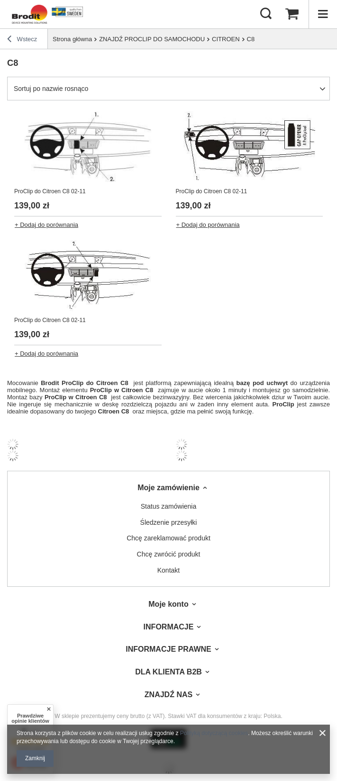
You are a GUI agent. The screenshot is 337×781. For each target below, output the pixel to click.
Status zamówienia (169, 506)
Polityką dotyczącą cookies (214, 733)
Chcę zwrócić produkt (168, 554)
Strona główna (72, 39)
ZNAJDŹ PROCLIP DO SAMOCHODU (152, 39)
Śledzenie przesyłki (168, 522)
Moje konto (168, 604)
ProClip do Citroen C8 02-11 (50, 191)
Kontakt (168, 570)
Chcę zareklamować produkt (168, 538)
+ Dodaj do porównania (46, 224)
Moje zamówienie (168, 488)
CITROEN (226, 39)
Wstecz (22, 40)
